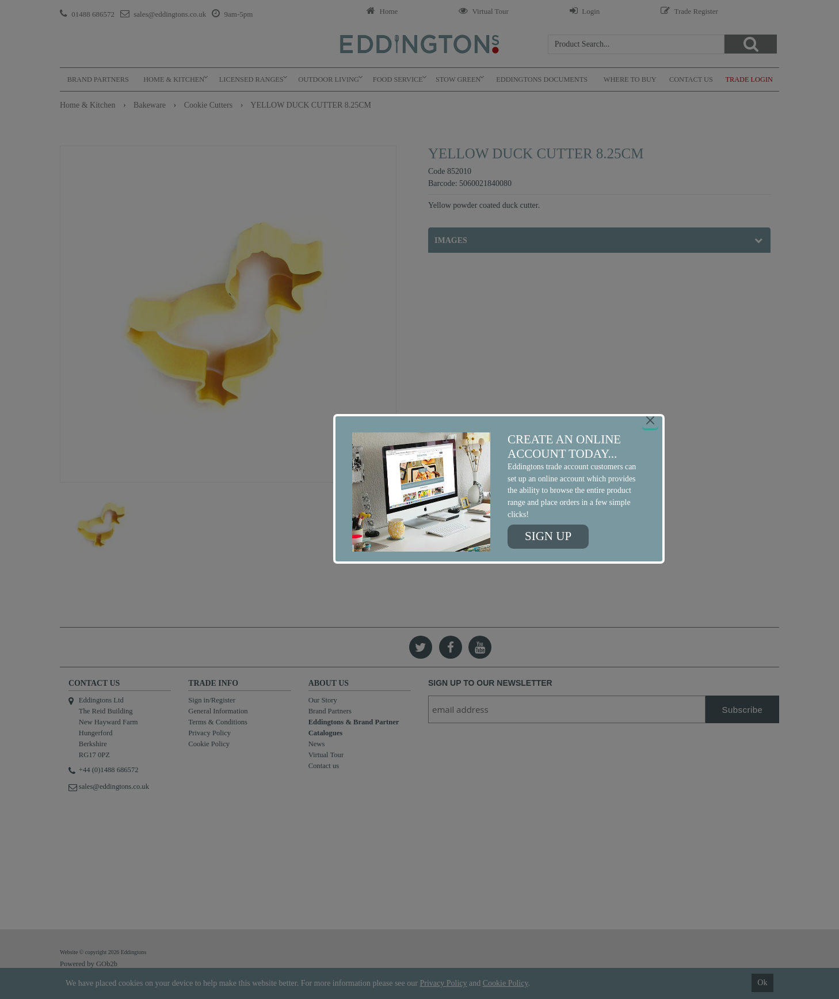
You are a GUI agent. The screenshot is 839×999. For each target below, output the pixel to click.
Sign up (548, 536)
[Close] (650, 420)
